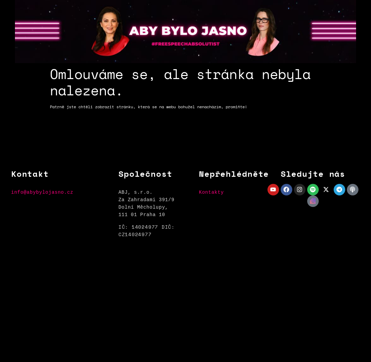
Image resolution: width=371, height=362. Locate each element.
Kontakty (211, 192)
